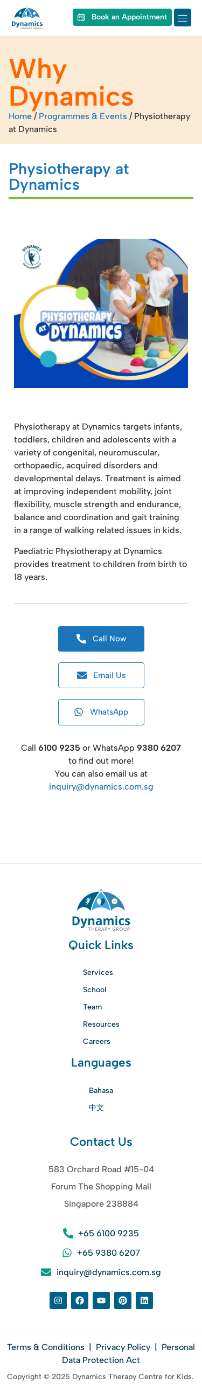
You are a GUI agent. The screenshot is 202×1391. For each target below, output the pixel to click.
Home (20, 116)
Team (92, 1007)
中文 (96, 1107)
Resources (101, 1024)
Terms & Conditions (47, 1347)
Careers (96, 1041)
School (94, 989)
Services (98, 972)
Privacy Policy (123, 1347)
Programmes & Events (83, 116)
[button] (182, 17)
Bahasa (101, 1090)
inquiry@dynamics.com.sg (101, 786)
